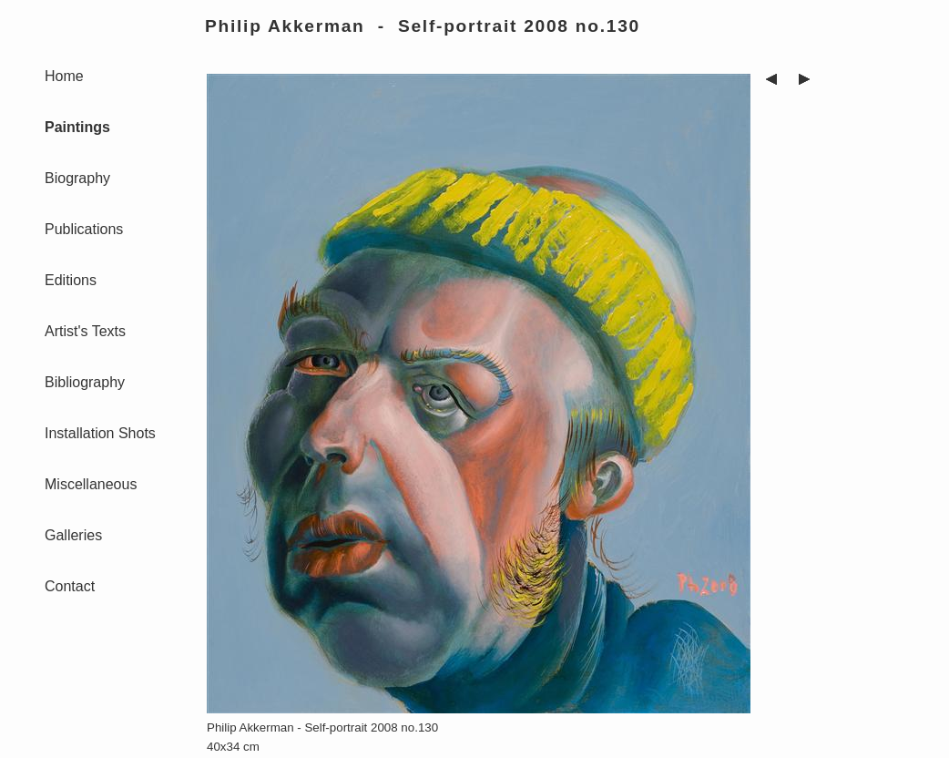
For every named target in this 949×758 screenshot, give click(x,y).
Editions (71, 280)
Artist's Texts (85, 331)
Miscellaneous (91, 484)
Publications (84, 229)
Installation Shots (100, 433)
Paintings (77, 127)
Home (64, 76)
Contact (70, 586)
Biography (77, 178)
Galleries (73, 535)
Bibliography (85, 382)
